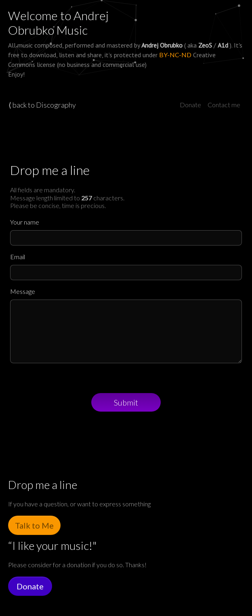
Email (17, 256)
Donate (190, 104)
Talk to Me (34, 525)
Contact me (224, 104)
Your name (24, 222)
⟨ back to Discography (42, 104)
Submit (126, 402)
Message (22, 291)
